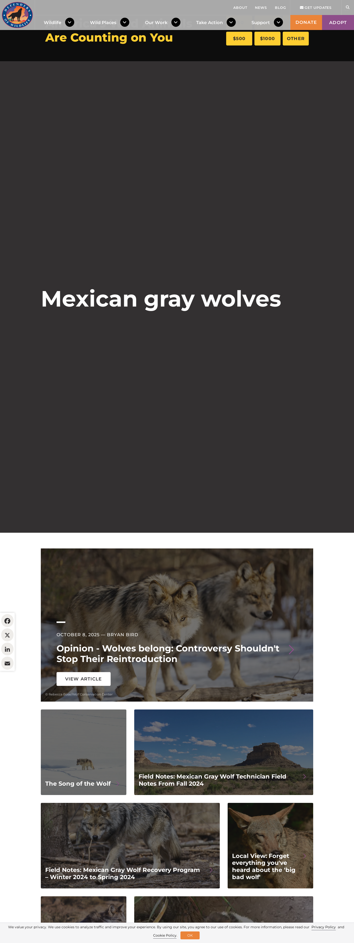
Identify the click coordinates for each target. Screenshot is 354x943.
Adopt (338, 84)
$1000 (267, 38)
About (240, 69)
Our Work (156, 84)
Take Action (209, 84)
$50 (239, 22)
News (261, 69)
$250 (296, 22)
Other (296, 38)
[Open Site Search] (347, 68)
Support (260, 84)
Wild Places (103, 84)
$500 (239, 38)
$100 (267, 22)
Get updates (316, 69)
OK (190, 935)
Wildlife (52, 84)
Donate (306, 83)
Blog (280, 69)
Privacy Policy (323, 927)
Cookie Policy (165, 935)
